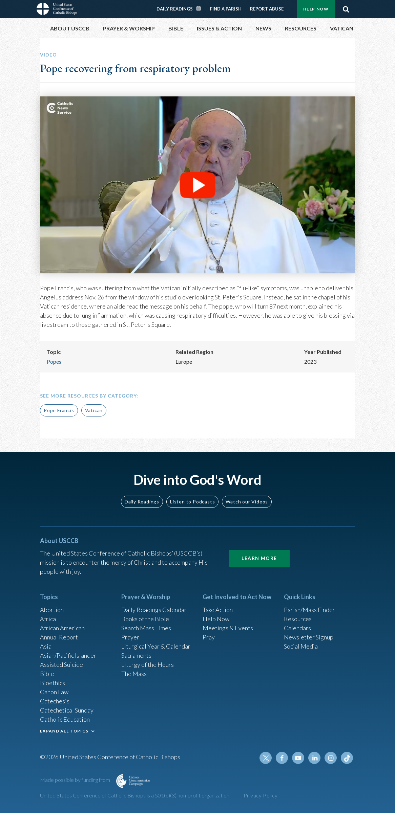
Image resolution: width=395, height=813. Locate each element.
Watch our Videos (247, 501)
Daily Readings (175, 9)
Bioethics (52, 682)
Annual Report (59, 637)
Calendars (297, 628)
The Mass (134, 673)
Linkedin (314, 758)
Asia (45, 646)
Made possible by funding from (75, 779)
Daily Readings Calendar (201, 8)
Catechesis (54, 701)
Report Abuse (267, 9)
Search (346, 9)
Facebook (282, 758)
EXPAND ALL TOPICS (64, 730)
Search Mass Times (146, 628)
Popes (54, 361)
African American (62, 628)
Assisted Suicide (61, 664)
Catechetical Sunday (66, 710)
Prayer (130, 637)
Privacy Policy (261, 795)
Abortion (52, 609)
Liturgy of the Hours (147, 664)
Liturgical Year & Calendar (155, 646)
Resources (298, 619)
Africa (48, 619)
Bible (47, 673)
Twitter (265, 758)
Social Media (301, 646)
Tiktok (347, 758)
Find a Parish (226, 9)
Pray (209, 637)
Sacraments (136, 655)
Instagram (331, 758)
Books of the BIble (145, 619)
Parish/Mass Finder (309, 609)
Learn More (259, 558)
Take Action (218, 609)
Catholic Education (65, 719)
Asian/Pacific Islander (68, 655)
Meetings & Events (228, 628)
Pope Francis (59, 410)
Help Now (316, 9)
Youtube (298, 758)
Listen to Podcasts (192, 501)
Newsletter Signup (308, 637)
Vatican (94, 410)
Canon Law (54, 692)
